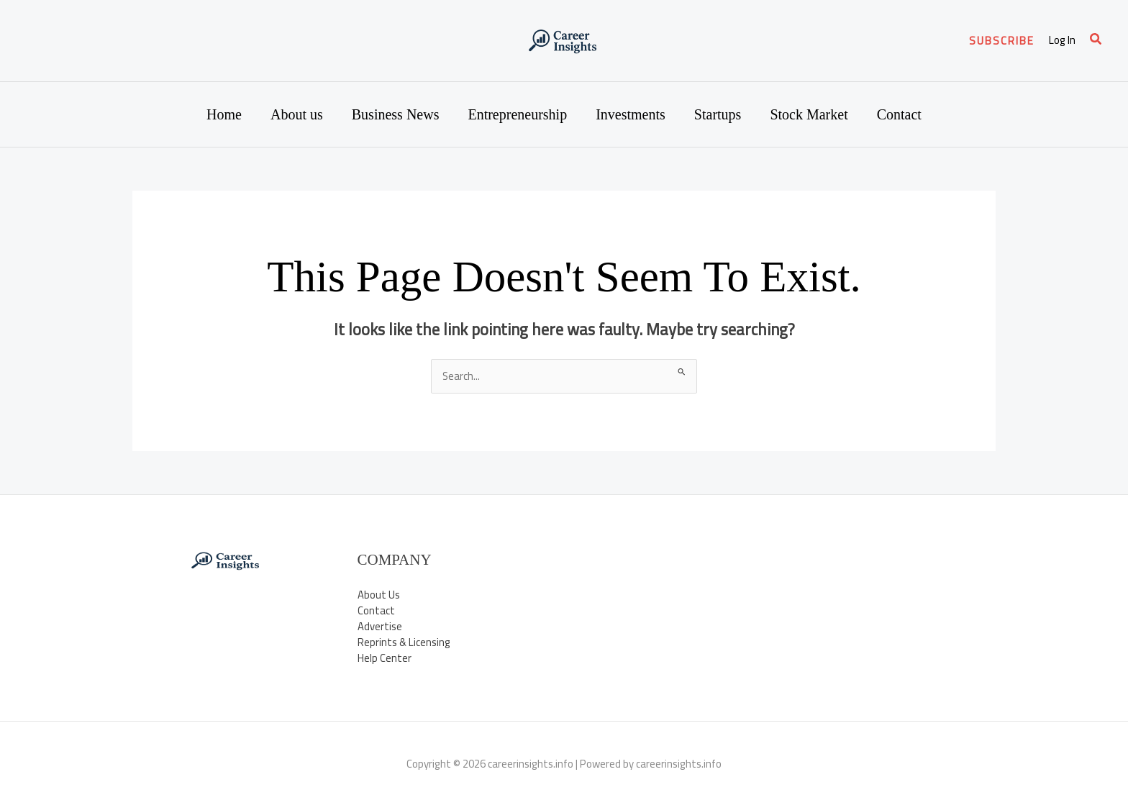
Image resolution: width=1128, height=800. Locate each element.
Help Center (384, 659)
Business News (396, 114)
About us (296, 114)
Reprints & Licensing (404, 643)
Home (224, 114)
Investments (630, 114)
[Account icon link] (1062, 40)
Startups (718, 114)
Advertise (380, 627)
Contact (899, 114)
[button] (1001, 40)
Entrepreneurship (517, 114)
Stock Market (808, 114)
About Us (379, 594)
